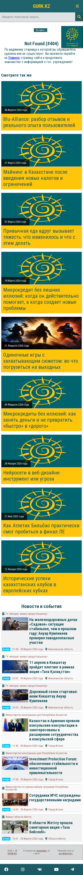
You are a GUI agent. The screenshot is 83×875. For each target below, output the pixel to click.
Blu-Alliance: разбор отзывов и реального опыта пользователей (39, 122)
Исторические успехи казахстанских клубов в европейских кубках (29, 584)
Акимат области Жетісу (18, 817)
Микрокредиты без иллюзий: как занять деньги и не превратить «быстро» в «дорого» (39, 420)
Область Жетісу (57, 838)
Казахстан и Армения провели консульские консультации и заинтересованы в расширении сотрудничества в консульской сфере (54, 729)
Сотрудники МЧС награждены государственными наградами (55, 797)
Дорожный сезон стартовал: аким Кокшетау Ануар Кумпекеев (53, 696)
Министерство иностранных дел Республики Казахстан (36, 715)
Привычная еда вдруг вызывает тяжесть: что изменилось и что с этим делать (39, 237)
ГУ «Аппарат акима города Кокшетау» (26, 614)
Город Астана (55, 746)
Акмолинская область (60, 649)
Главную (14, 58)
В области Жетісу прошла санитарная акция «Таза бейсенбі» (51, 827)
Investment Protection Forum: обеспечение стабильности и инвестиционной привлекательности (53, 766)
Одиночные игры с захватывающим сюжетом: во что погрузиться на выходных (40, 361)
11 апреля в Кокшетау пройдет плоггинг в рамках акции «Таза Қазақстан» (51, 667)
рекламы (42, 850)
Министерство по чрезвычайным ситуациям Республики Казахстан (37, 788)
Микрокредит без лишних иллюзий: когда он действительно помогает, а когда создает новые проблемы (41, 299)
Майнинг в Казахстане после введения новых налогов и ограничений (35, 178)
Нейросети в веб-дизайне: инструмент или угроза (31, 476)
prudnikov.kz (66, 853)
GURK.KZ (41, 6)
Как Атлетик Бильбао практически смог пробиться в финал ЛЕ (41, 529)
